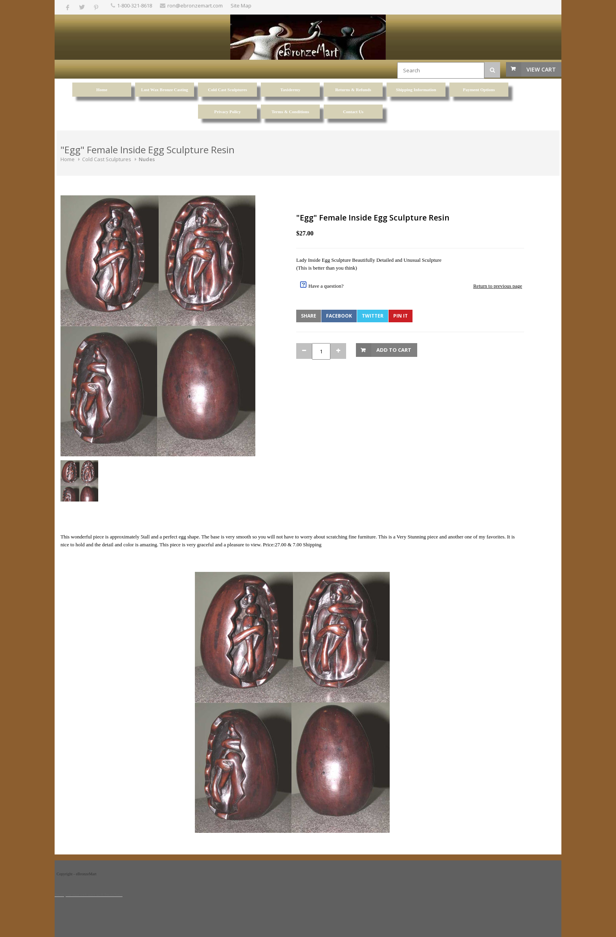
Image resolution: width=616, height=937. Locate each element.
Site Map (241, 5)
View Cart (541, 69)
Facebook (339, 315)
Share (308, 315)
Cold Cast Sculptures (106, 159)
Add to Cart (393, 349)
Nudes (147, 159)
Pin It (400, 315)
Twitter (372, 315)
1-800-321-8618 (134, 5)
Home (67, 159)
